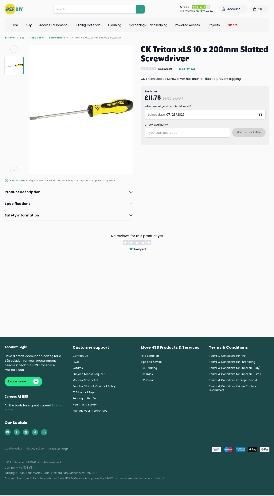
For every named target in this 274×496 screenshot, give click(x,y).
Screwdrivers (57, 37)
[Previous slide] (14, 49)
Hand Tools (37, 37)
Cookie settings (58, 449)
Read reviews (186, 69)
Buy (22, 37)
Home (10, 37)
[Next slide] (14, 170)
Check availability (156, 125)
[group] (14, 65)
